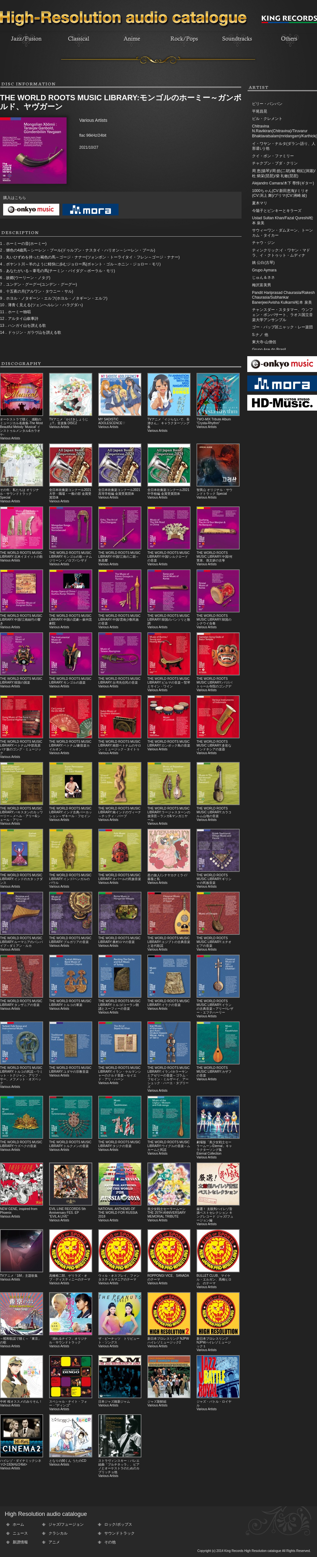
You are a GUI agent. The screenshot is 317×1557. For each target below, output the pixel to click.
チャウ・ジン (263, 242)
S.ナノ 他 (260, 334)
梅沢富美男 (261, 285)
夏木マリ (259, 203)
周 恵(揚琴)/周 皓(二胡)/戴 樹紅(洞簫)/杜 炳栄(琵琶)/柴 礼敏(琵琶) (283, 173)
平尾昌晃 (259, 111)
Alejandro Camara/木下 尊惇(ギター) (283, 183)
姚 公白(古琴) (263, 262)
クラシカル (58, 1533)
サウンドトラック (119, 1533)
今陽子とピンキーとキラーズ (276, 210)
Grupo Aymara (264, 270)
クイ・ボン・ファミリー (273, 156)
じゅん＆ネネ (263, 277)
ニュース (20, 1533)
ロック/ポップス (118, 1524)
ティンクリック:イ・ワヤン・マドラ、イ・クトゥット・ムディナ (281, 252)
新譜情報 (20, 1542)
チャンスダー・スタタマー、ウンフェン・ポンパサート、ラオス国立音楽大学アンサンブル (282, 314)
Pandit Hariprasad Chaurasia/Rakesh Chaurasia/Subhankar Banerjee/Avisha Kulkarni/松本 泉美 (283, 297)
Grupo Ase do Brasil (269, 349)
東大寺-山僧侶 (264, 342)
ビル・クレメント (267, 118)
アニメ (54, 1542)
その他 (110, 1542)
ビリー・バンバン (267, 104)
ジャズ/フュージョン (66, 1524)
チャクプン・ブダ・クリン (275, 163)
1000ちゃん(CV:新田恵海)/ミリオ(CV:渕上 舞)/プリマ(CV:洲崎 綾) (280, 193)
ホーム (18, 1524)
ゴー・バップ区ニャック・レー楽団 (282, 327)
